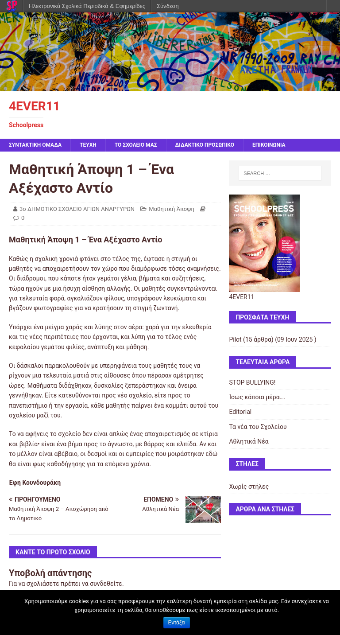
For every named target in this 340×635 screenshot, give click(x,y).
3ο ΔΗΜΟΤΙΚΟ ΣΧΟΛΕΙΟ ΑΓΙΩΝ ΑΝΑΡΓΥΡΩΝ (77, 209)
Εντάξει (176, 622)
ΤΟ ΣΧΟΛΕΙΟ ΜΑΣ (136, 145)
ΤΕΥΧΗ (88, 145)
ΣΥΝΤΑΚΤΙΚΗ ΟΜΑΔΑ (35, 145)
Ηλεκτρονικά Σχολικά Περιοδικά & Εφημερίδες (87, 6)
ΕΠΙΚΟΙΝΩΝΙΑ (269, 145)
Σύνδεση (168, 6)
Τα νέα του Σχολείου (257, 426)
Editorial (240, 411)
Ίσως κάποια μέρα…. (257, 397)
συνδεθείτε (106, 583)
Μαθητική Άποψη (171, 209)
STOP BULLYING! (252, 382)
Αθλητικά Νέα (248, 441)
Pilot (235, 339)
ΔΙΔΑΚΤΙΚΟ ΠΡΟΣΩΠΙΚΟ (205, 145)
